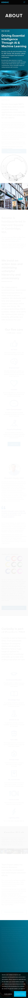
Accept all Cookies (20, 994)
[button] (24, 2)
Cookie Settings (8, 994)
